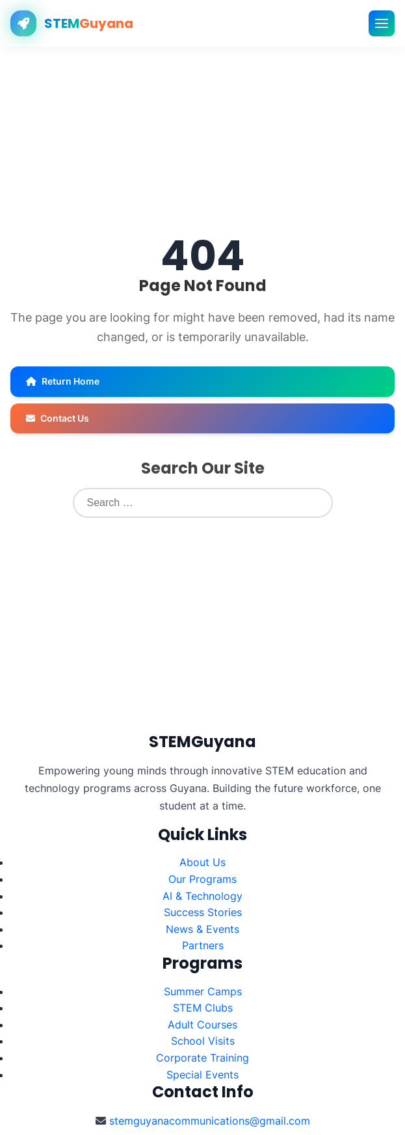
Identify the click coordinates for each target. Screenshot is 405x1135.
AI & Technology (202, 895)
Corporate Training (202, 1057)
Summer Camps (203, 991)
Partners (203, 945)
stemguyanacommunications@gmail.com (209, 1120)
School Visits (203, 1040)
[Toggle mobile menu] (382, 23)
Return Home (62, 381)
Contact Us (57, 418)
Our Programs (202, 879)
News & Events (202, 929)
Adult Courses (202, 1024)
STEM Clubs (203, 1007)
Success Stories (203, 912)
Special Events (202, 1074)
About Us (202, 862)
